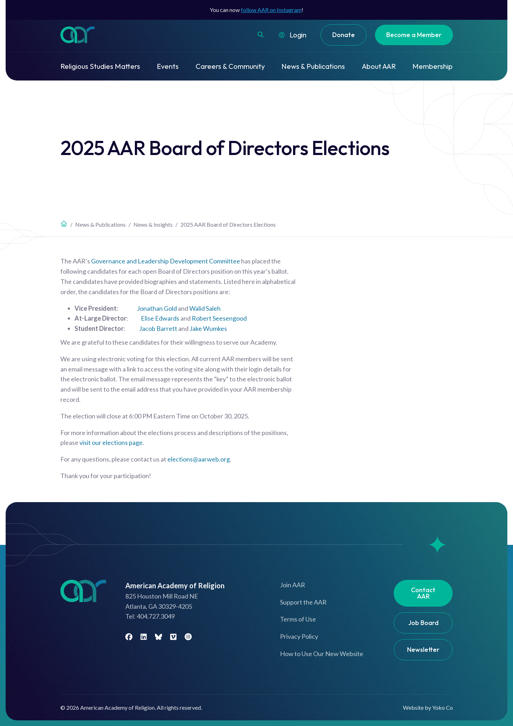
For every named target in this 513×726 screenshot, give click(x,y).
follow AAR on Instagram (271, 9)
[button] (260, 34)
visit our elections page (111, 442)
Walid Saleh (205, 308)
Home (63, 223)
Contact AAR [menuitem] (423, 593)
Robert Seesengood (219, 318)
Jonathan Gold (157, 308)
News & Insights (153, 224)
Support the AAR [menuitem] (303, 602)
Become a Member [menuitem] (414, 35)
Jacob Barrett (158, 328)
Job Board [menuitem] (423, 623)
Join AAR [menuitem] (292, 585)
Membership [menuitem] (432, 66)
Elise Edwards (160, 318)
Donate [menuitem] (343, 35)
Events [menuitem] (168, 66)
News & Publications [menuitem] (313, 66)
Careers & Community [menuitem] (230, 66)
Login (298, 35)
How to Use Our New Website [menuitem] (321, 653)
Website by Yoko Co (428, 707)
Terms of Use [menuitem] (298, 619)
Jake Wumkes (208, 328)
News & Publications (100, 224)
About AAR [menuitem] (379, 66)
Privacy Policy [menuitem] (299, 636)
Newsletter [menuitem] (423, 649)
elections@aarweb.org (198, 459)
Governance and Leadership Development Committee (165, 261)
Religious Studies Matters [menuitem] (100, 66)
